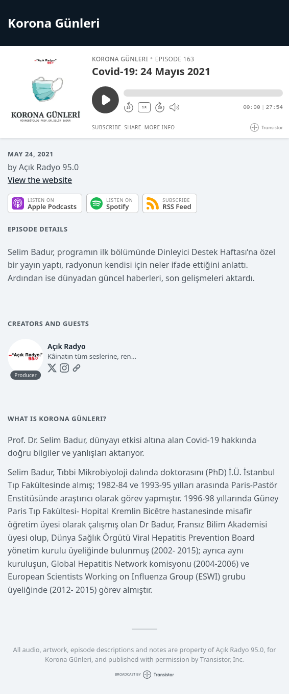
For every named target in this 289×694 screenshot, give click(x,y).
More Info (159, 127)
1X (144, 107)
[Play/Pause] (45, 92)
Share (132, 127)
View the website (40, 180)
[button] (203, 93)
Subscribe (106, 127)
